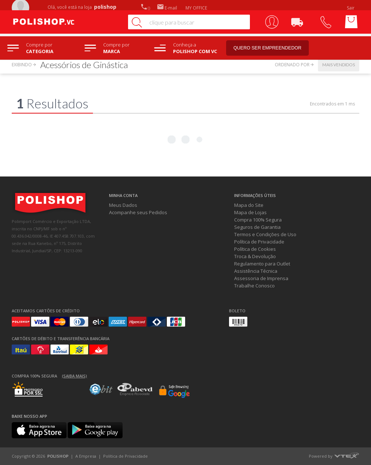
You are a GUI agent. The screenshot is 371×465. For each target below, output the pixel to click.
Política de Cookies (255, 249)
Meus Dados (123, 205)
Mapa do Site (248, 205)
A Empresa (85, 456)
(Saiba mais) (74, 376)
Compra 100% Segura (258, 219)
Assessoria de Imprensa (261, 278)
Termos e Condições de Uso (265, 234)
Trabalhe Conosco (254, 285)
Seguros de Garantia (257, 227)
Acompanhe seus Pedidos (138, 212)
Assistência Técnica (255, 271)
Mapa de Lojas (250, 212)
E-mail (167, 8)
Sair (351, 8)
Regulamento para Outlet (262, 263)
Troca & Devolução (255, 256)
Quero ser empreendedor (272, 48)
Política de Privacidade (259, 241)
